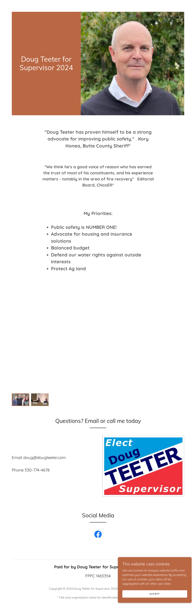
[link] (46, 69)
